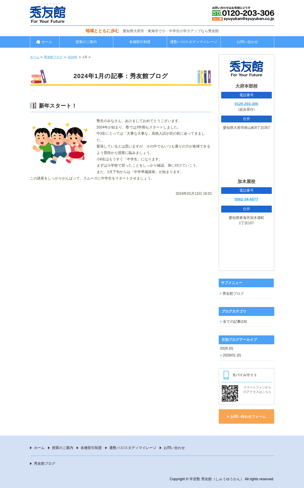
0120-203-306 (246, 104)
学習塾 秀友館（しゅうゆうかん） (216, 479)
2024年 (72, 57)
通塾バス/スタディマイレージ (193, 42)
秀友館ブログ (53, 57)
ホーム (47, 42)
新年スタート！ (58, 106)
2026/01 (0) (232, 355)
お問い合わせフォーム (248, 416)
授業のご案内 (86, 42)
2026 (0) (226, 348)
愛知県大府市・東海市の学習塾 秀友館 (48, 13)
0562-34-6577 (246, 199)
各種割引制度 (140, 42)
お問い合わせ (247, 42)
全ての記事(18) (235, 321)
